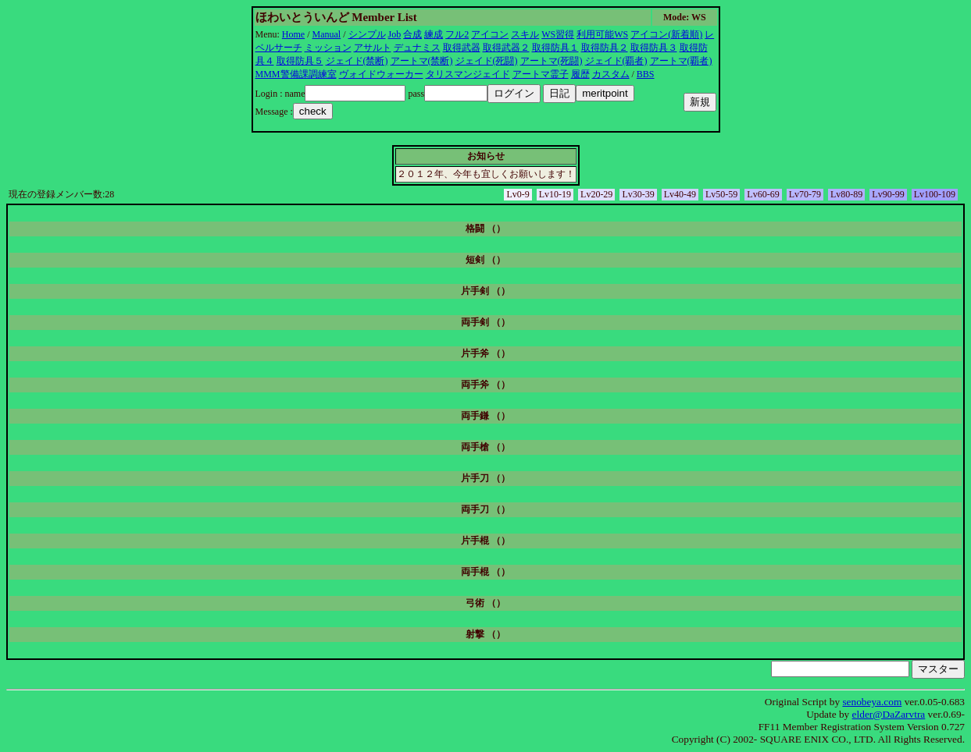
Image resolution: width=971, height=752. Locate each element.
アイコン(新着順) (666, 34)
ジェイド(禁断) (357, 60)
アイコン (490, 34)
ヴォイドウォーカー (381, 74)
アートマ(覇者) (681, 60)
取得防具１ (555, 47)
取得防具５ (300, 60)
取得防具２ (604, 47)
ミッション (328, 47)
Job (395, 34)
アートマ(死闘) (551, 60)
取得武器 (461, 47)
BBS (646, 74)
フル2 (457, 34)
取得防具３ (653, 47)
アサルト (372, 47)
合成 (412, 34)
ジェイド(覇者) (616, 60)
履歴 (580, 74)
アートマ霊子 (540, 74)
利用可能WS (602, 34)
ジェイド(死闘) (486, 60)
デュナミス (417, 47)
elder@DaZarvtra (889, 714)
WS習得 (557, 34)
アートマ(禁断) (422, 60)
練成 (433, 34)
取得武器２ (506, 47)
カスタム (611, 74)
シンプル (367, 34)
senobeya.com (871, 702)
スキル (525, 34)
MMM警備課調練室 (296, 74)
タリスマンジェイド (468, 74)
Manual (326, 34)
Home (293, 34)
